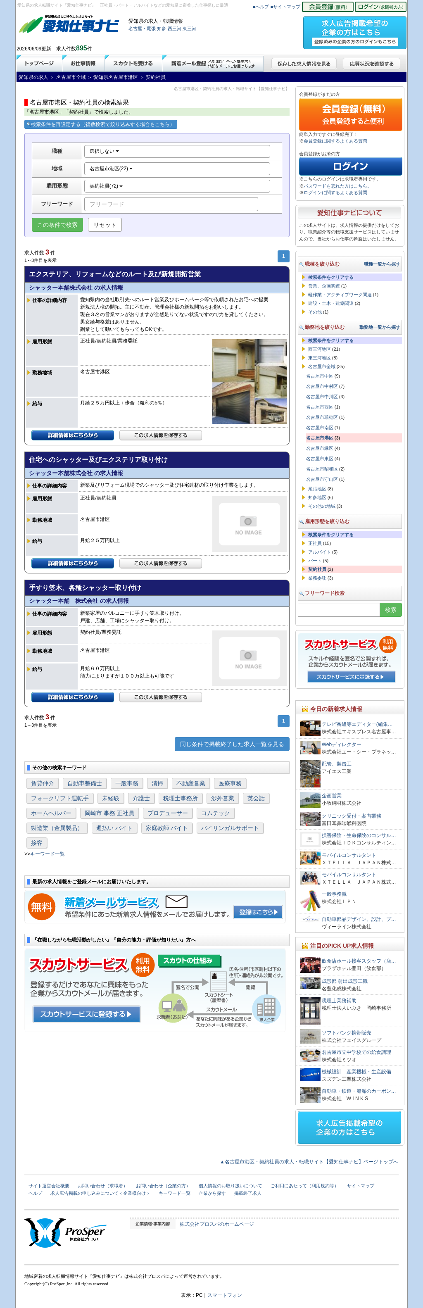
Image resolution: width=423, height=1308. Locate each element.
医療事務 (230, 783)
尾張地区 (317, 488)
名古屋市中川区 (322, 396)
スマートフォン (224, 1295)
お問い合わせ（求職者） (103, 1185)
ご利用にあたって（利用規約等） (305, 1185)
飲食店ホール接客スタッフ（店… (359, 961)
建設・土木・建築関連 (331, 303)
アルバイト (319, 551)
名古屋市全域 (321, 366)
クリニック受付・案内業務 (351, 816)
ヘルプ (35, 1193)
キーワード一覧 (47, 854)
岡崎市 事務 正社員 (109, 813)
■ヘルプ (261, 6)
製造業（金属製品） (57, 828)
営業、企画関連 (324, 285)
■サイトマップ (286, 6)
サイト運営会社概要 (49, 1185)
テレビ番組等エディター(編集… (357, 724)
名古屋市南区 (319, 427)
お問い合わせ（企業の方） (163, 1185)
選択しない (104, 151)
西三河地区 (319, 349)
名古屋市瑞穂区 (322, 417)
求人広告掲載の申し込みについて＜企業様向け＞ (100, 1193)
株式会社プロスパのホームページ (217, 1224)
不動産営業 (190, 783)
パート (315, 560)
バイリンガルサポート (230, 828)
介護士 (141, 798)
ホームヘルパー (51, 813)
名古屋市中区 (319, 375)
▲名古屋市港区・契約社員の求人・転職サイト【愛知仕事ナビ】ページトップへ (309, 1162)
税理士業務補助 (339, 1001)
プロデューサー (167, 813)
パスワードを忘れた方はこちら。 (338, 185)
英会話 (256, 798)
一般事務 (126, 783)
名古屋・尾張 (142, 28)
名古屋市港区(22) (111, 168)
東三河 (189, 28)
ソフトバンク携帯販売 (346, 1033)
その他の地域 (321, 506)
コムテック (215, 813)
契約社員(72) (106, 186)
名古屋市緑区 (319, 448)
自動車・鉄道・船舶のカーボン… (359, 1091)
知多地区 (317, 497)
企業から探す (212, 1193)
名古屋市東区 (319, 458)
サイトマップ (360, 1185)
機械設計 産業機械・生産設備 (356, 1072)
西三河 (174, 28)
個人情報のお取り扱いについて (230, 1185)
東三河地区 (319, 357)
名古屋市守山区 (322, 479)
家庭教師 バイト (167, 828)
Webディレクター (341, 744)
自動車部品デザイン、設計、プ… (359, 919)
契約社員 (317, 569)
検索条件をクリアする (331, 277)
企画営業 (332, 796)
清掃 (157, 783)
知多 (161, 28)
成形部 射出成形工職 (345, 981)
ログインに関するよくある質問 (335, 192)
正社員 (315, 543)
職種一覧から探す (382, 264)
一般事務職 (334, 894)
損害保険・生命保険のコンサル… (359, 835)
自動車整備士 (84, 783)
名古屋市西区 (319, 406)
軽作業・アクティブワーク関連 (340, 294)
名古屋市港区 (319, 437)
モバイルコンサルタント (349, 855)
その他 (315, 311)
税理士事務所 (180, 798)
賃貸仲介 (42, 783)
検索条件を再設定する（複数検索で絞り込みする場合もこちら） (101, 124)
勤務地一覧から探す (379, 327)
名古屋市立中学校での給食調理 (356, 1052)
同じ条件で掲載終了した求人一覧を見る (232, 744)
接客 (37, 842)
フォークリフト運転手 (60, 798)
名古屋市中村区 (322, 386)
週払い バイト (114, 828)
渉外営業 (222, 798)
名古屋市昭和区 (322, 468)
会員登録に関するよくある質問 (335, 140)
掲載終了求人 (247, 1193)
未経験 (110, 798)
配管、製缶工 (337, 764)
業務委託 (317, 578)
